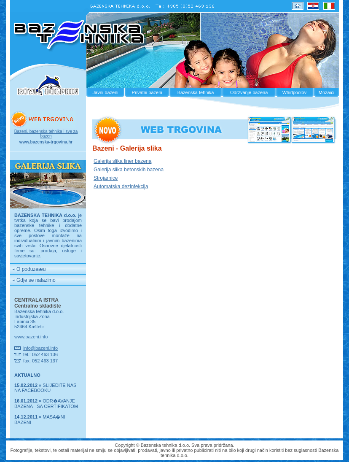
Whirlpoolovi (295, 92)
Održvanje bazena (249, 92)
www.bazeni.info (31, 336)
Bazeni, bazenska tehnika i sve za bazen (46, 133)
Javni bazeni (105, 92)
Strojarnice (106, 178)
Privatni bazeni (147, 92)
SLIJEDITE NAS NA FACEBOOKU (45, 388)
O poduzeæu (31, 269)
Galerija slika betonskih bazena (129, 170)
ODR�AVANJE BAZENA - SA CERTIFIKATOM (46, 403)
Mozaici (326, 92)
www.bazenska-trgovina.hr (45, 142)
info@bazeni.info (40, 348)
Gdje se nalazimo (36, 280)
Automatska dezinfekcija (121, 186)
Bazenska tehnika (195, 92)
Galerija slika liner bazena (122, 161)
